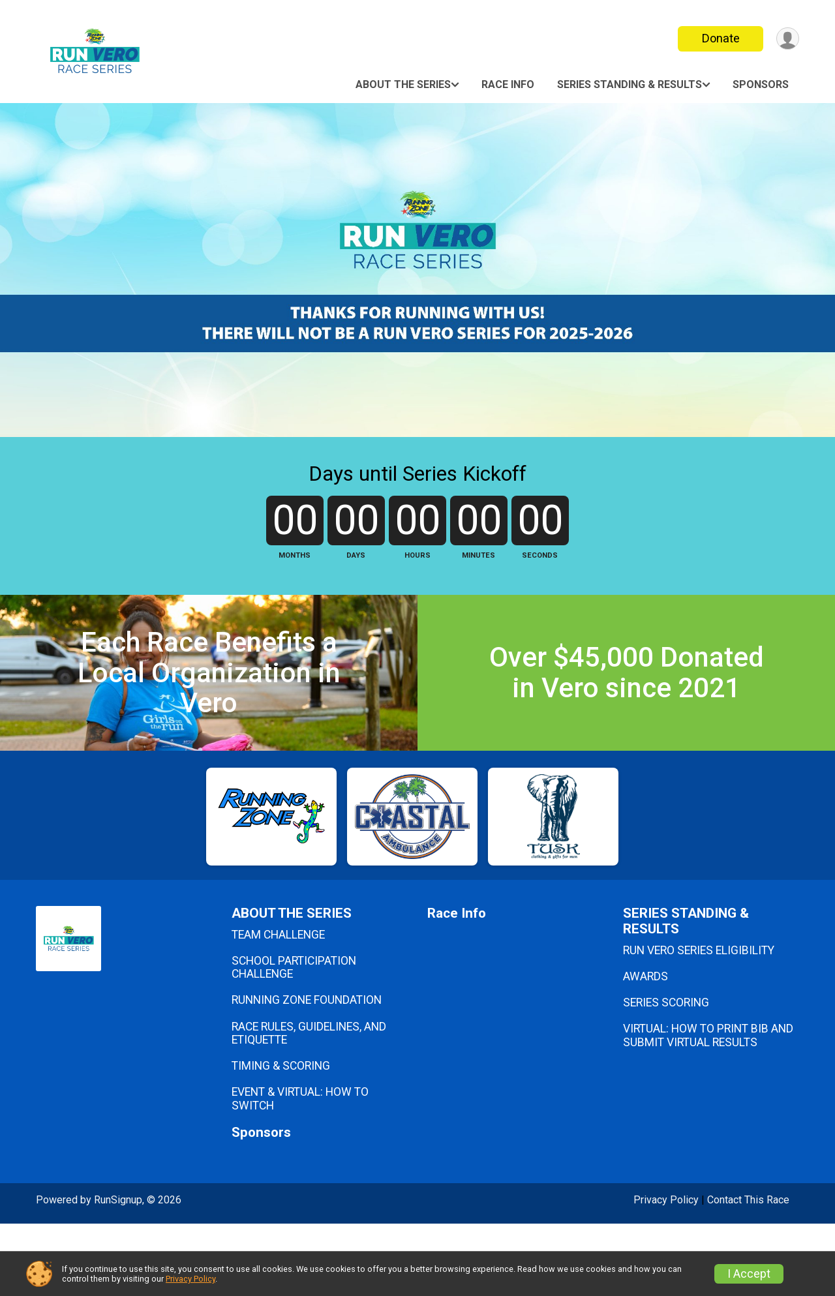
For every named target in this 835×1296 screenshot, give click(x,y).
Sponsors (761, 84)
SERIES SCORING (666, 1074)
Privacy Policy (190, 1279)
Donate (719, 38)
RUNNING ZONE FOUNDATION (307, 1072)
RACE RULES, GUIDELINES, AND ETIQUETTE (309, 1106)
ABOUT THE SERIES (403, 84)
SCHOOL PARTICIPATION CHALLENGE (294, 1040)
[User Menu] (787, 39)
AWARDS (645, 1048)
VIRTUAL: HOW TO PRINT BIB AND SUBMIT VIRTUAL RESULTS (708, 1107)
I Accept (748, 1273)
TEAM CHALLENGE (278, 1007)
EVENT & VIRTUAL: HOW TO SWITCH (300, 1171)
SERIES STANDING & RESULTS (629, 84)
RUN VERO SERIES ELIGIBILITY (698, 1022)
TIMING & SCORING (281, 1138)
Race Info (507, 84)
